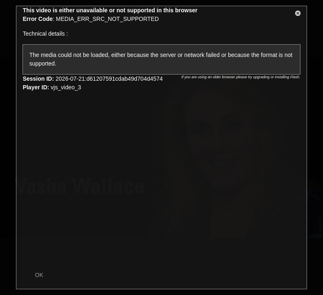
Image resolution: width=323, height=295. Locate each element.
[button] (298, 14)
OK (39, 275)
